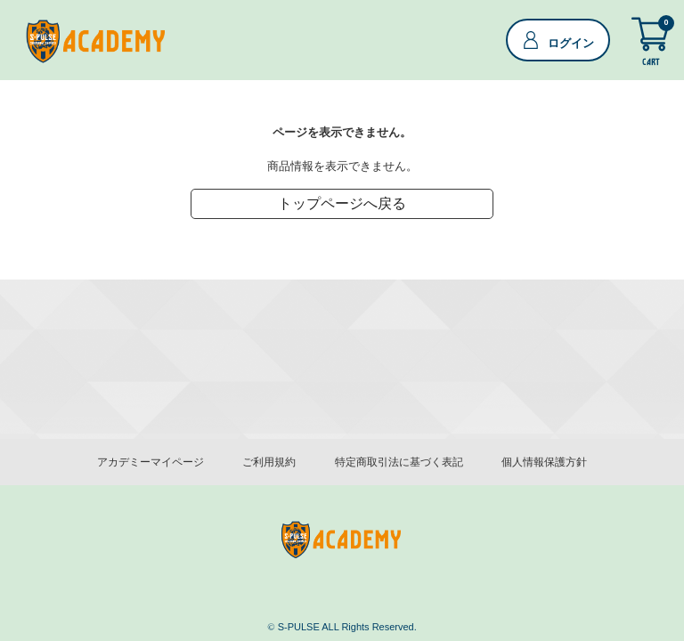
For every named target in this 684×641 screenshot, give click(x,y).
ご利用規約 (269, 462)
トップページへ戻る (342, 207)
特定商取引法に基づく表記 (399, 462)
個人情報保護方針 (544, 462)
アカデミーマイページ (150, 462)
